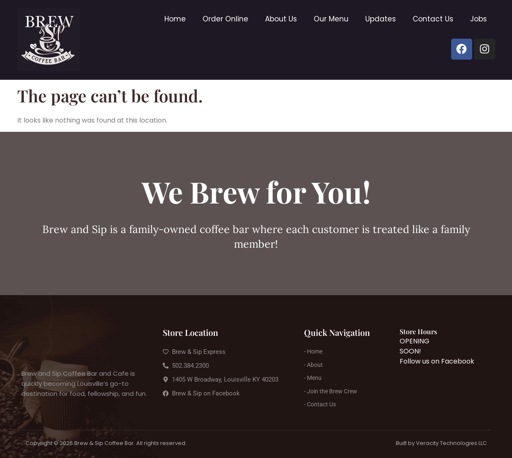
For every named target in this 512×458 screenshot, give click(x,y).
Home (175, 19)
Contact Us (433, 19)
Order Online (225, 19)
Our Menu (331, 19)
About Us (281, 19)
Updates (380, 19)
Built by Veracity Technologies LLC (441, 443)
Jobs (478, 19)
